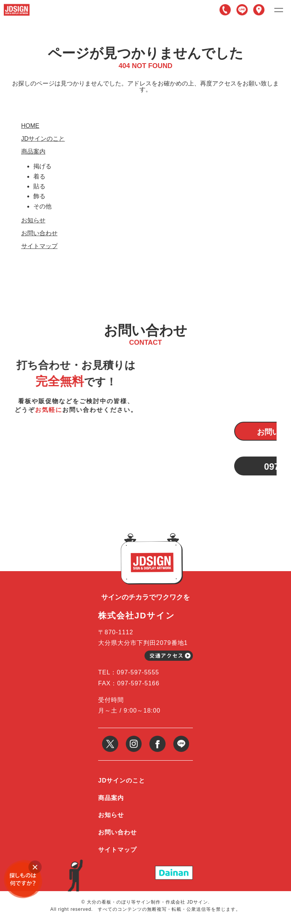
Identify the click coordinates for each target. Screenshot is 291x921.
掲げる (42, 166)
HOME (30, 126)
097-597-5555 (225, 10)
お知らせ (33, 220)
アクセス (258, 10)
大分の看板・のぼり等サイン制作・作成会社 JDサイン (147, 902)
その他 (42, 206)
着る (39, 176)
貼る (39, 186)
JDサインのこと (43, 139)
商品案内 (33, 152)
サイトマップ (39, 246)
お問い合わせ (39, 233)
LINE (242, 10)
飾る (39, 196)
